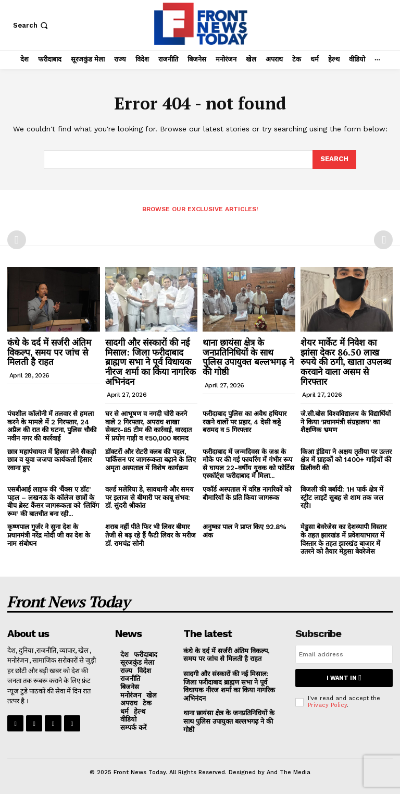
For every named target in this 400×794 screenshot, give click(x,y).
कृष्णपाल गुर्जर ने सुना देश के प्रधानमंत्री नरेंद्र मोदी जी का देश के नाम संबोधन (48, 535)
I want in (344, 678)
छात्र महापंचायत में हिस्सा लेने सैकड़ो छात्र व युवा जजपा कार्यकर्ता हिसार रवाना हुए (51, 460)
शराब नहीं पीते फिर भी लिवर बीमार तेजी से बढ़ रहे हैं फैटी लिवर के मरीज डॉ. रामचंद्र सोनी (150, 535)
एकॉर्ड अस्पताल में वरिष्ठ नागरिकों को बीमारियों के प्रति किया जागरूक (247, 493)
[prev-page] (16, 239)
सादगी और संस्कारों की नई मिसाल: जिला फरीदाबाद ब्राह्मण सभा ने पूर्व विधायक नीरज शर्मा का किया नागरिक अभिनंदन (150, 361)
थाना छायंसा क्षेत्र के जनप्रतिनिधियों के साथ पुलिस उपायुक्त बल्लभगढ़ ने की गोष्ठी (248, 356)
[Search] (334, 159)
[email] (344, 654)
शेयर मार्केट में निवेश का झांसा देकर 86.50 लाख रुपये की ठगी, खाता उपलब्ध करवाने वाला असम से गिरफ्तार (346, 361)
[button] (31, 25)
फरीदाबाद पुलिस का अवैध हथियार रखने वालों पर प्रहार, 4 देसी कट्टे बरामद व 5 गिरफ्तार (244, 422)
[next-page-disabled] (383, 239)
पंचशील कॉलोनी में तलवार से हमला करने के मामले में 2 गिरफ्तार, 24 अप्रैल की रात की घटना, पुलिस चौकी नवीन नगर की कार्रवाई (51, 426)
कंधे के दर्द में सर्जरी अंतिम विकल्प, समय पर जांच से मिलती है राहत (49, 352)
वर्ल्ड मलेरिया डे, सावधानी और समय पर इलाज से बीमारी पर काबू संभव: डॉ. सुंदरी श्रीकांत (149, 497)
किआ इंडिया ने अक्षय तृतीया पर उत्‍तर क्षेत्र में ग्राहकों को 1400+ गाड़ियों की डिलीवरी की (346, 460)
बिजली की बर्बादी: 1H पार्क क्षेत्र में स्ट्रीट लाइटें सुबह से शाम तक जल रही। (342, 497)
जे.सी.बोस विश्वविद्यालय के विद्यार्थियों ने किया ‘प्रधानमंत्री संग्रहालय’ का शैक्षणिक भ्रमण (346, 422)
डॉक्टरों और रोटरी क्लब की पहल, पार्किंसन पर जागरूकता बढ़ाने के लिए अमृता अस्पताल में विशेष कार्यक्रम (150, 460)
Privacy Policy (327, 705)
